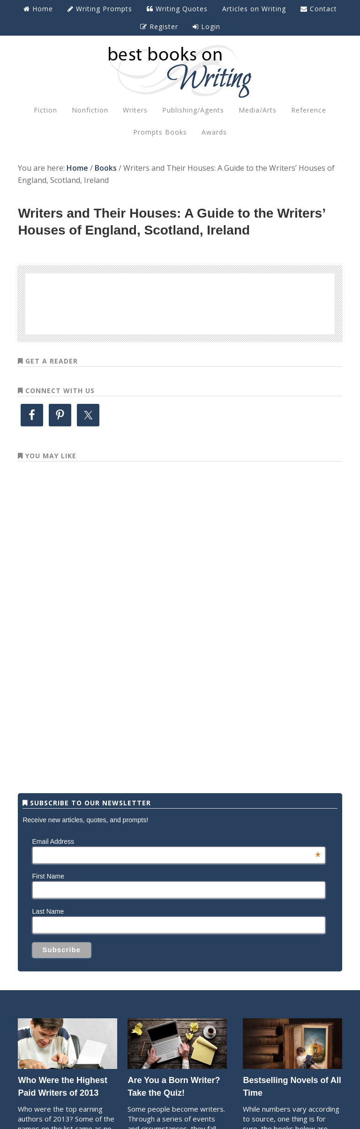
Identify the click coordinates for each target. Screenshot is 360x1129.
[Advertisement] (180, 302)
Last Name (48, 911)
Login (206, 26)
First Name (48, 876)
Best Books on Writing (180, 71)
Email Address (176, 841)
